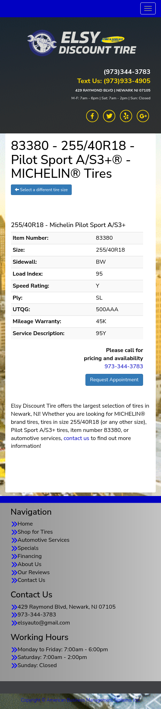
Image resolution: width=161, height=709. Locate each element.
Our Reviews (34, 572)
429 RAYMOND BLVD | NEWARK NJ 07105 (112, 90)
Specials (28, 548)
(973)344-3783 (127, 71)
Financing (30, 556)
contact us (76, 438)
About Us (29, 564)
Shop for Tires (35, 532)
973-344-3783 (123, 366)
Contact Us (31, 580)
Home (25, 524)
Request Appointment (114, 379)
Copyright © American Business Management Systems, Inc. (80, 700)
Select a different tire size (41, 190)
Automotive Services (44, 540)
